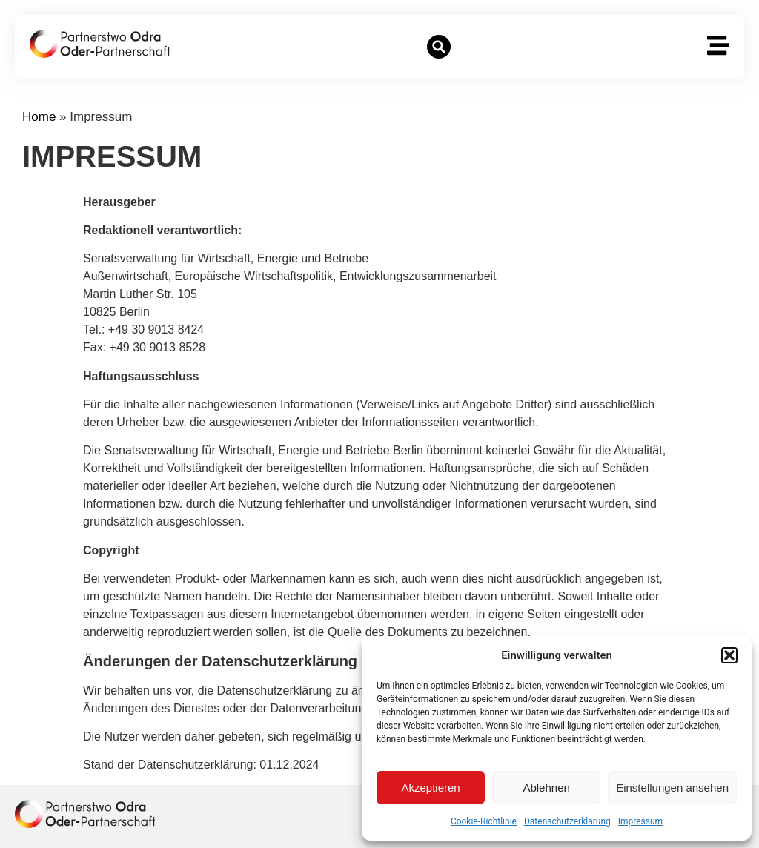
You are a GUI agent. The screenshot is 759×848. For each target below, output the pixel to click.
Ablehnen (546, 787)
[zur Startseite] (100, 44)
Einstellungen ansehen (672, 787)
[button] (729, 655)
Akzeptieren (430, 787)
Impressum (640, 821)
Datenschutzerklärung (567, 821)
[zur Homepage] (85, 814)
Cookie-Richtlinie (484, 821)
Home (39, 117)
